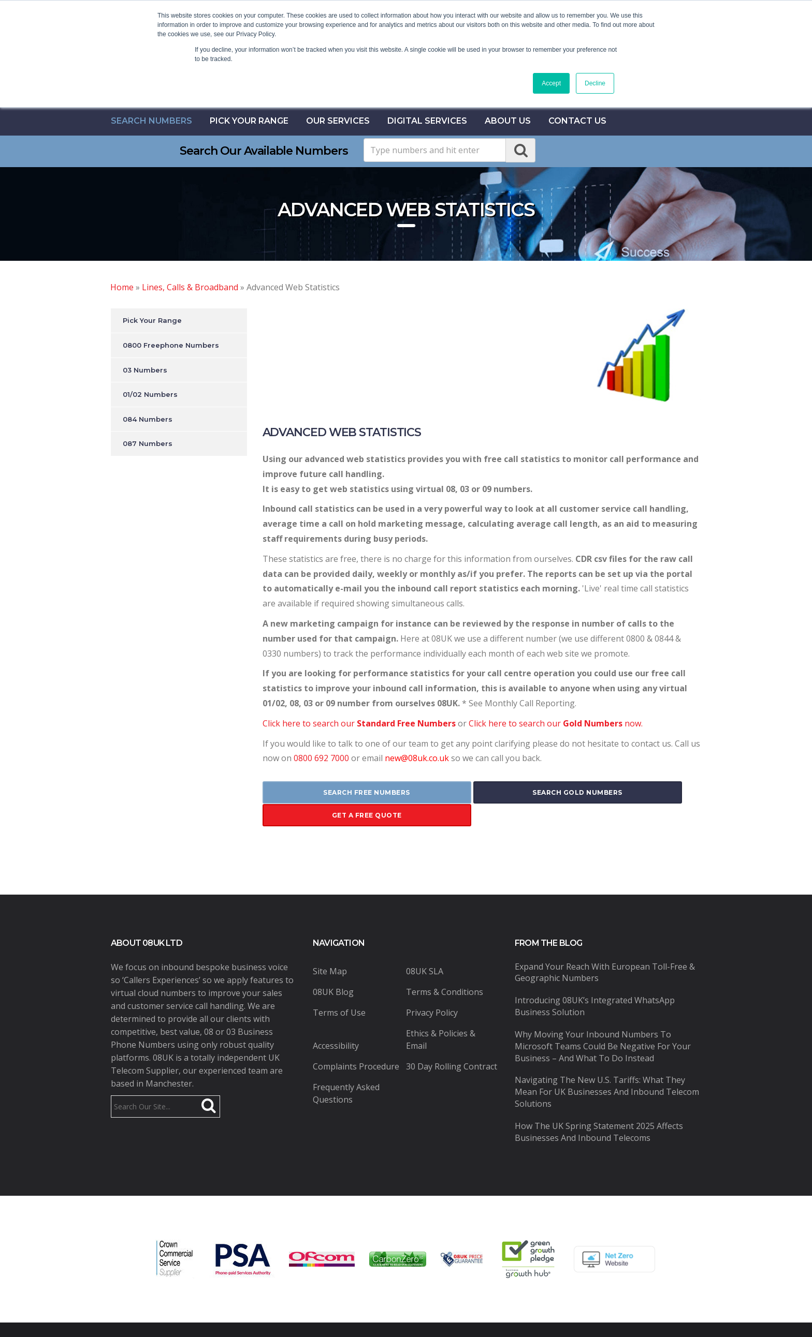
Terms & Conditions (444, 968)
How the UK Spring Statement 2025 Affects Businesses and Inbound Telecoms (599, 1108)
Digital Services (427, 121)
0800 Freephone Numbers (171, 345)
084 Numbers (147, 419)
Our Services (338, 121)
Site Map (330, 947)
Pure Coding (548, 1318)
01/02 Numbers (150, 394)
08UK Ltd (287, 1318)
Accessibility (336, 1022)
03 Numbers (145, 370)
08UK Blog (333, 968)
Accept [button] (551, 83)
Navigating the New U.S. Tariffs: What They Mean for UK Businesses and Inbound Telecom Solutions (607, 1068)
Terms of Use (339, 988)
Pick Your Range (249, 121)
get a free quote (628, 792)
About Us (508, 121)
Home (122, 287)
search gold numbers (482, 792)
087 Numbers (147, 443)
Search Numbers (151, 121)
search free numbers (335, 792)
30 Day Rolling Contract (451, 1042)
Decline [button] (595, 83)
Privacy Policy (432, 988)
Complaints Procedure (356, 1042)
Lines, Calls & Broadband (190, 287)
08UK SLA (424, 947)
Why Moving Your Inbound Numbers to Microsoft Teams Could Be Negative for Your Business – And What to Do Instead (603, 1023)
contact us (577, 121)
